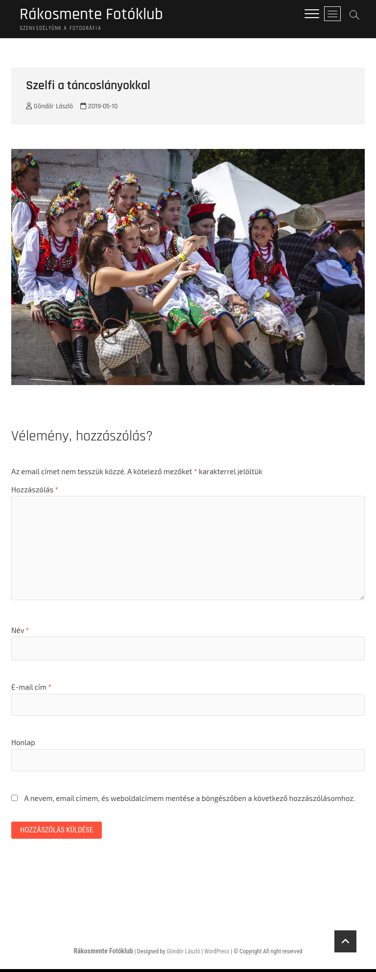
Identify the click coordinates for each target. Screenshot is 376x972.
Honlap (23, 744)
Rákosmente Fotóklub (97, 15)
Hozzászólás (34, 490)
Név (20, 631)
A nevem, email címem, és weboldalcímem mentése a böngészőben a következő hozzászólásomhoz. (189, 799)
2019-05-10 (99, 108)
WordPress (216, 954)
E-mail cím (31, 688)
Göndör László (49, 108)
